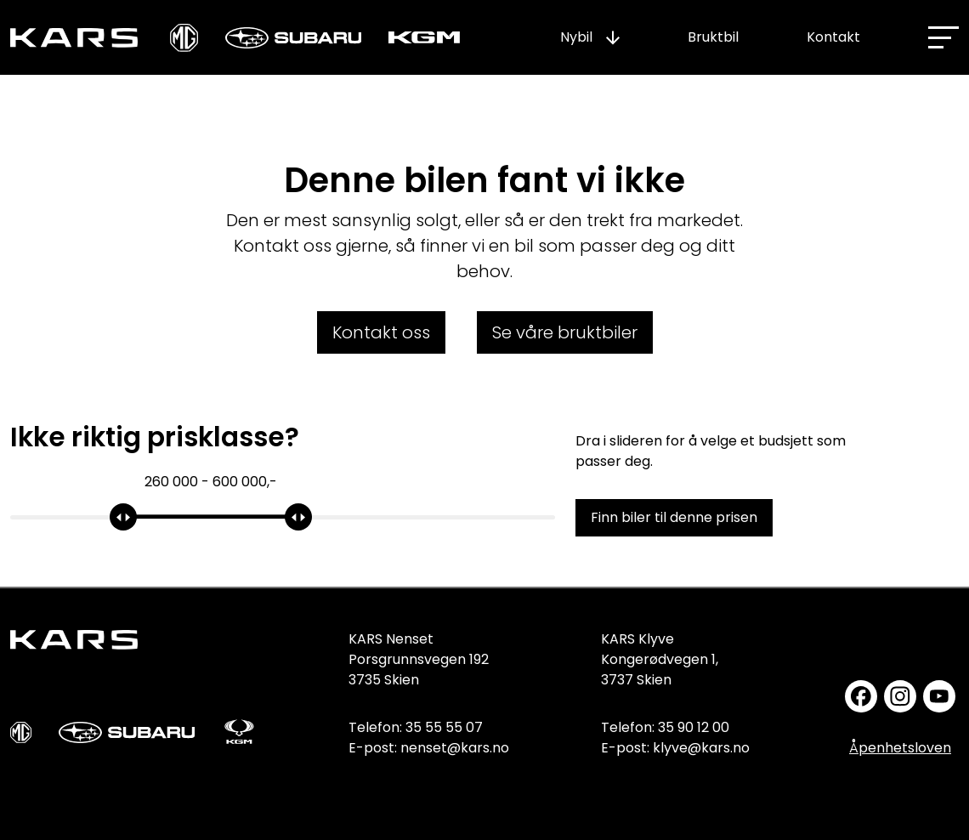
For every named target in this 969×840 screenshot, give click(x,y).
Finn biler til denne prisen (674, 517)
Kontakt (833, 37)
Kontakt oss (381, 332)
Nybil (576, 37)
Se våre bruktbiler (565, 332)
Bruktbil (713, 37)
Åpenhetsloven (900, 748)
